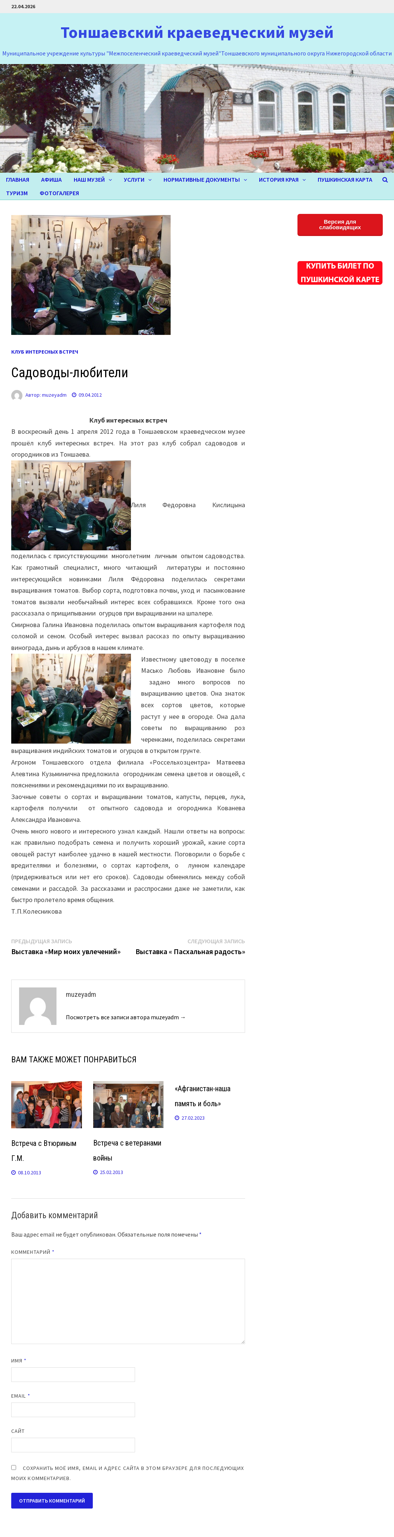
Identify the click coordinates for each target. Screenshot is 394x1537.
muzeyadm (54, 394)
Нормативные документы (202, 179)
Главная (17, 179)
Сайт (18, 1431)
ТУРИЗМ (17, 193)
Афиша (51, 179)
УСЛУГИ (134, 179)
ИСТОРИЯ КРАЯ (279, 179)
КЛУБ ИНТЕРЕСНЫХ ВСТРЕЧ (44, 351)
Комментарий (33, 1252)
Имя (19, 1360)
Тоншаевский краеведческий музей (197, 32)
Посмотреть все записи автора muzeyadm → (126, 1017)
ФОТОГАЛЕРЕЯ (59, 193)
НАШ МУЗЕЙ (89, 179)
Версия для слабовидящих (340, 224)
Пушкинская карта (345, 179)
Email (20, 1395)
